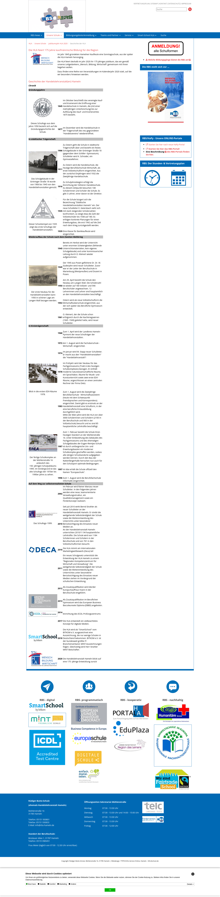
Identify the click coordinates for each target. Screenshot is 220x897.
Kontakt (163, 4)
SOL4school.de (153, 861)
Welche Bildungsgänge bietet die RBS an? (168, 59)
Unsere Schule (54, 35)
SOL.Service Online (133, 861)
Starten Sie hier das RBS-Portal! (163, 148)
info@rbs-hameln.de (44, 825)
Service (129, 35)
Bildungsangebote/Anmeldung (81, 35)
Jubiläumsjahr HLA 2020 (57, 43)
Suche (163, 35)
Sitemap (154, 4)
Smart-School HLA (147, 35)
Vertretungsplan (142, 4)
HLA (30, 43)
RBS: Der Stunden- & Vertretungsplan (163, 163)
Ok (110, 890)
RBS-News (36, 35)
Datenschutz (174, 4)
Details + (190, 884)
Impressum (186, 4)
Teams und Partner (111, 35)
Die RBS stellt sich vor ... (155, 66)
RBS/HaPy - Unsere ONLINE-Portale (162, 138)
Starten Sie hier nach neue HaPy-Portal (166, 144)
